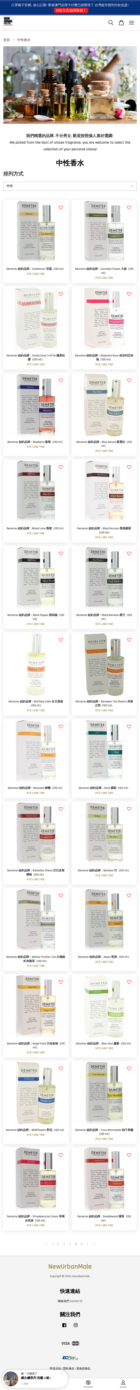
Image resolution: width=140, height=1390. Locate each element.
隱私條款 (68, 1368)
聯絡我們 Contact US (70, 1301)
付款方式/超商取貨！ (71, 10)
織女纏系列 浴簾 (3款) (36, 1379)
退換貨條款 (83, 1368)
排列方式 (13, 174)
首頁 (6, 40)
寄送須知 (55, 1368)
